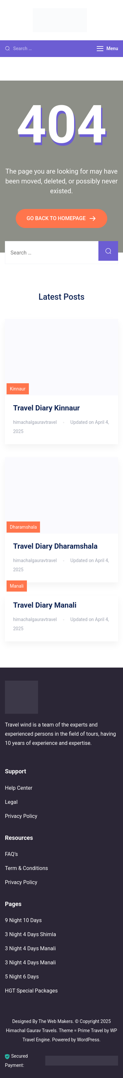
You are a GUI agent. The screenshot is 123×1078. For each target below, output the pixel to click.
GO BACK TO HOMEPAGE (57, 218)
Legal (11, 802)
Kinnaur (18, 388)
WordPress (88, 1039)
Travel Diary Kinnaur (46, 408)
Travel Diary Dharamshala (55, 546)
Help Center (18, 788)
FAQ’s (11, 854)
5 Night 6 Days (22, 977)
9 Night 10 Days (23, 920)
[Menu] (100, 48)
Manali (17, 586)
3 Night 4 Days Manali (30, 948)
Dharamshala (23, 527)
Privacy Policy (21, 816)
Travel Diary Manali (44, 605)
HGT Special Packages (31, 991)
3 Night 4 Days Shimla (30, 934)
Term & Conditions (26, 868)
